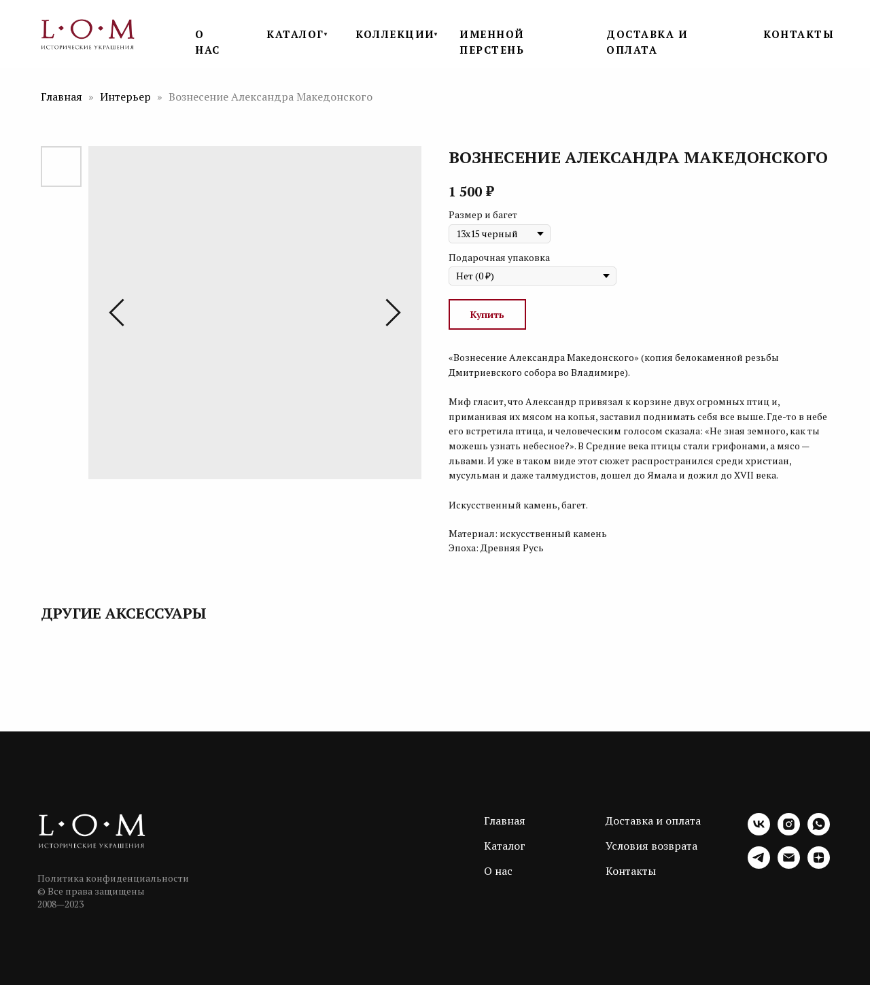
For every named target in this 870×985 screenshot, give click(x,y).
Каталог (504, 845)
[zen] (818, 865)
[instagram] (789, 831)
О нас (498, 870)
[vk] (759, 831)
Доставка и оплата (653, 820)
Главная (61, 96)
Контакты (631, 870)
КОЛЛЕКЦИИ (395, 34)
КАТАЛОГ (295, 34)
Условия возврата (651, 845)
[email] (789, 865)
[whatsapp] (818, 831)
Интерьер (127, 96)
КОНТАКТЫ (798, 34)
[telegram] (759, 865)
